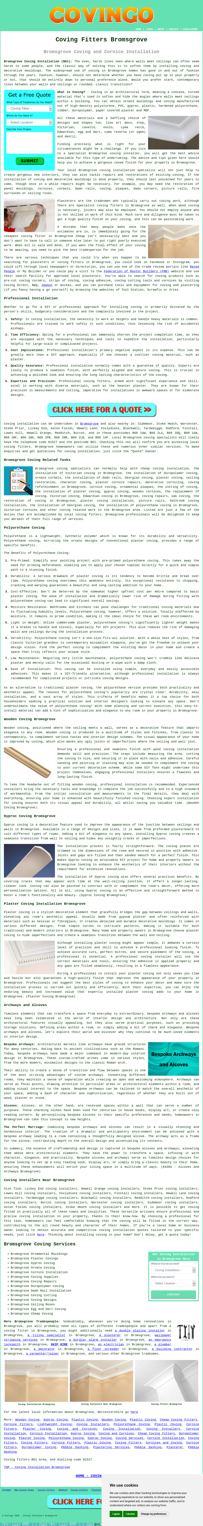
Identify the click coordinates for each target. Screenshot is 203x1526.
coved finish (125, 162)
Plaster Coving (37, 1429)
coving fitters (17, 446)
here (40, 1234)
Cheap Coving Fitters (178, 1419)
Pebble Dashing (74, 1447)
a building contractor (172, 1349)
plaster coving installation (106, 500)
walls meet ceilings (181, 96)
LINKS (149, 29)
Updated (62, 1490)
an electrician (111, 1344)
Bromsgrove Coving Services (39, 1244)
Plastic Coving (85, 1419)
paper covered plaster (115, 110)
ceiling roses (40, 193)
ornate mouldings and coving (149, 101)
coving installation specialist (127, 170)
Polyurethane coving (22, 540)
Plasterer (175, 1447)
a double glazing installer (140, 1330)
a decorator (44, 1349)
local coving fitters (83, 514)
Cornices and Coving (164, 1442)
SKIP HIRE (59, 1344)
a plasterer (110, 1335)
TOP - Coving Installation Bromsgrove (37, 1467)
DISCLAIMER (190, 29)
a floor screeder (103, 1349)
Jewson (47, 285)
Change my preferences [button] (153, 1514)
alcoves (89, 1115)
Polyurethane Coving (132, 1424)
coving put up (155, 75)
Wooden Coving (27, 1419)
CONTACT (174, 29)
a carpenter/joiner (42, 1353)
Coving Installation (121, 1429)
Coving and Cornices (77, 1429)
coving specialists (160, 437)
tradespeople (127, 1326)
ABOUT (161, 29)
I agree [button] (116, 1514)
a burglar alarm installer (93, 1340)
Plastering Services (111, 1447)
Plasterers (98, 1490)
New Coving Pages (24, 1490)
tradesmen (150, 1353)
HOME (138, 29)
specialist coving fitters (99, 205)
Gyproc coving (80, 860)
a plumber (162, 1344)
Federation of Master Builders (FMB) (136, 271)
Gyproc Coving (56, 1419)
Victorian (65, 127)
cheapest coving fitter (25, 236)
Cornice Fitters (18, 1424)
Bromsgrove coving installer (114, 153)
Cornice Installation (48, 1433)
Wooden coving (16, 728)
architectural (48, 1153)
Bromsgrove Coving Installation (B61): (38, 61)
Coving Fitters (34, 1442)
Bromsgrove (89, 423)
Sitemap (6, 1490)
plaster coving (79, 687)
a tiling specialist (46, 1335)
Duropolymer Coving (39, 1447)
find (17, 1188)
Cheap (80, 236)
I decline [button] (130, 1514)
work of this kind (106, 214)
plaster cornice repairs (118, 482)
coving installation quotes (123, 1230)
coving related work (78, 510)
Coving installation (21, 423)
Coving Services (129, 1438)
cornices (45, 188)
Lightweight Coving (54, 1424)
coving (93, 70)
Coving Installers (93, 1424)
